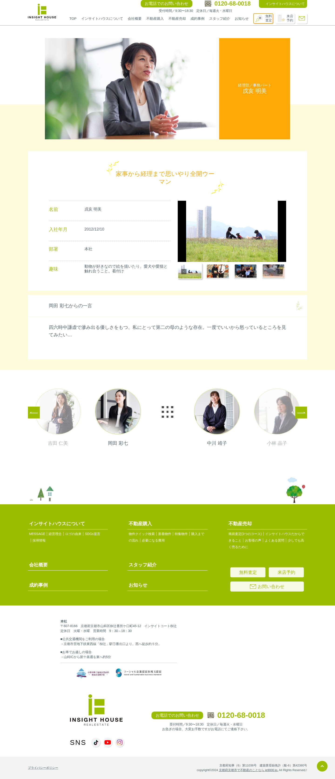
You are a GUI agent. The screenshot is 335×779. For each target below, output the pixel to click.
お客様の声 (253, 540)
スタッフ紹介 (219, 18)
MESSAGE (37, 534)
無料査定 (268, 18)
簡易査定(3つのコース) (245, 534)
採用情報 (39, 540)
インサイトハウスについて (102, 18)
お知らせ (242, 18)
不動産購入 (155, 18)
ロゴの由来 (73, 534)
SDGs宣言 (92, 534)
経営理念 (55, 534)
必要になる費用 (153, 540)
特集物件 (181, 534)
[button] (190, 271)
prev (88, 417)
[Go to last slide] (184, 272)
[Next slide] (280, 272)
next (247, 417)
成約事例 (197, 18)
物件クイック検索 (142, 534)
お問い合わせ (267, 586)
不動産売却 (177, 18)
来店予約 (290, 18)
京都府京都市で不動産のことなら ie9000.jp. (248, 770)
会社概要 (135, 18)
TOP (73, 18)
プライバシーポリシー (43, 767)
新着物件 (164, 534)
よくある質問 (274, 540)
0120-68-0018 (236, 715)
